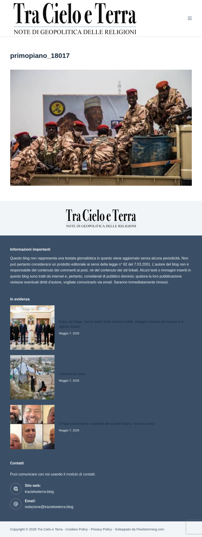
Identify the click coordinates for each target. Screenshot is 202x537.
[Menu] (190, 18)
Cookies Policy (77, 529)
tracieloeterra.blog (39, 492)
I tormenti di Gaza (72, 374)
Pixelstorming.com (150, 529)
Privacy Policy (101, 529)
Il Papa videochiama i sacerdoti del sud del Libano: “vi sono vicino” (107, 423)
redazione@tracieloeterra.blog (49, 507)
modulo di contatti (80, 474)
